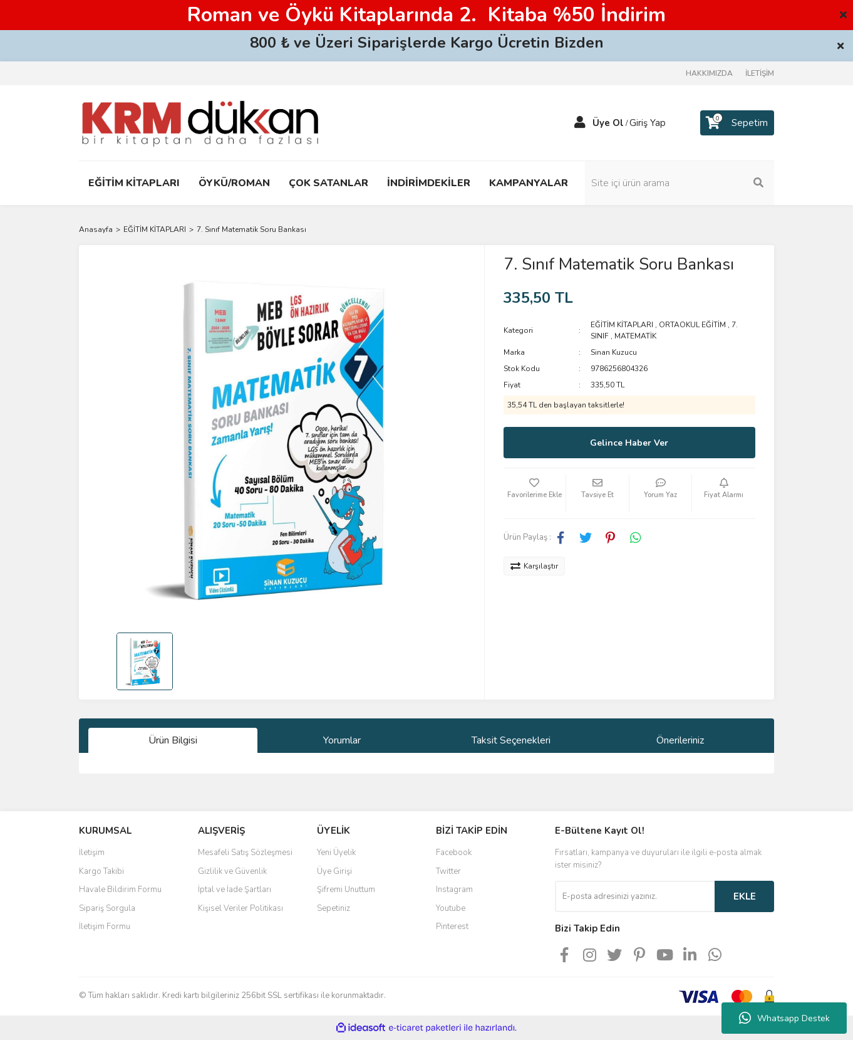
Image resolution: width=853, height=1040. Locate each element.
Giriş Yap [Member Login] (647, 123)
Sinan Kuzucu (614, 352)
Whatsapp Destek (784, 1018)
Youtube (450, 908)
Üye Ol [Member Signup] (608, 123)
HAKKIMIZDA (709, 73)
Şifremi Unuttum (346, 889)
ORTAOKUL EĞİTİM (692, 325)
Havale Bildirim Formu (120, 889)
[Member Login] (580, 122)
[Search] (689, 183)
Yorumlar (342, 740)
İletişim (92, 852)
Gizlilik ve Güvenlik (232, 871)
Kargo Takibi (101, 871)
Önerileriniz (680, 740)
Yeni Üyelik (336, 852)
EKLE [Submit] (744, 896)
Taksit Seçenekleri (511, 740)
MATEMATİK (635, 336)
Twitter (448, 871)
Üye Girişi (334, 871)
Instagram (454, 889)
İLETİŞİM (759, 73)
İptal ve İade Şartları (234, 889)
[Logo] (200, 122)
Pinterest (452, 926)
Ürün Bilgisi (172, 740)
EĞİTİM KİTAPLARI (622, 325)
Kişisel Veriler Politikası (240, 908)
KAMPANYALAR (528, 183)
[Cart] (737, 122)
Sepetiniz (333, 908)
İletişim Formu (104, 926)
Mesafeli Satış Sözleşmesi (245, 852)
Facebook (454, 852)
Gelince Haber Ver (629, 443)
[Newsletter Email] (635, 896)
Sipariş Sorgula (107, 908)
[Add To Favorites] (535, 493)
